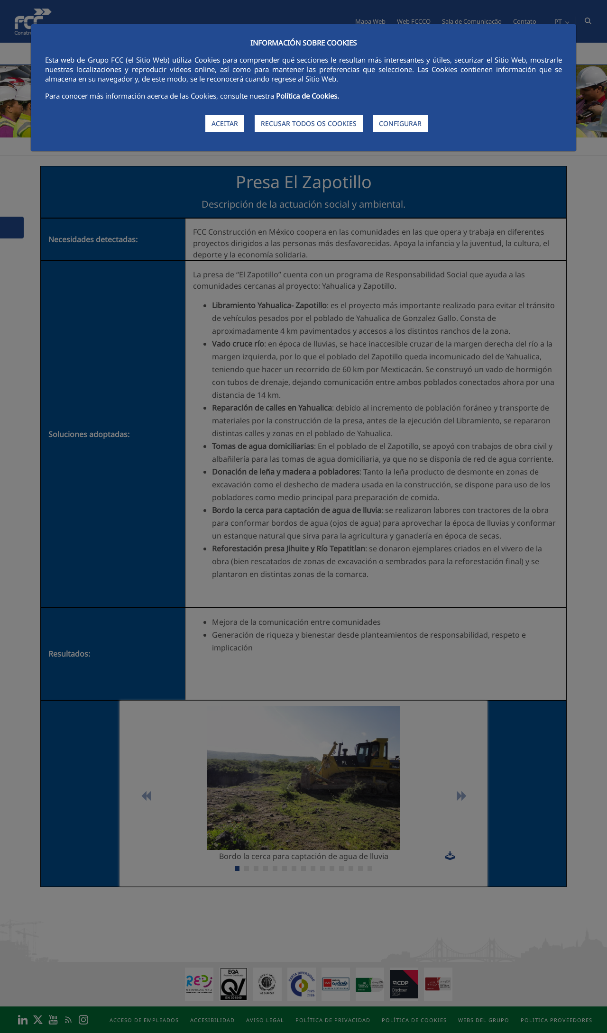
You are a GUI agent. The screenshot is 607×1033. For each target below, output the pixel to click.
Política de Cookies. (307, 96)
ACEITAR (225, 123)
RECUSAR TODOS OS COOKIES (309, 123)
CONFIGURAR (400, 123)
